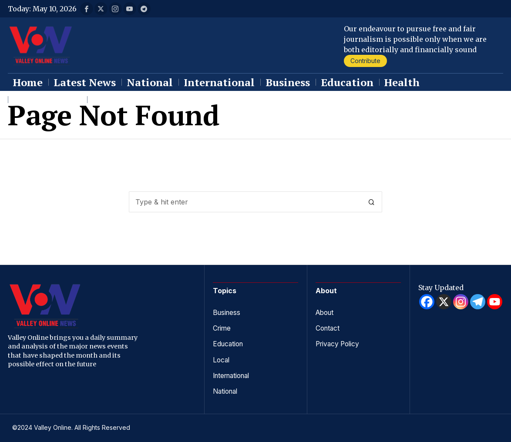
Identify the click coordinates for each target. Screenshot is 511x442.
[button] (371, 201)
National (226, 390)
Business (227, 312)
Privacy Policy (339, 343)
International (234, 375)
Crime (222, 328)
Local (222, 359)
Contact (328, 328)
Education (229, 343)
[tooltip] (86, 8)
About (326, 312)
